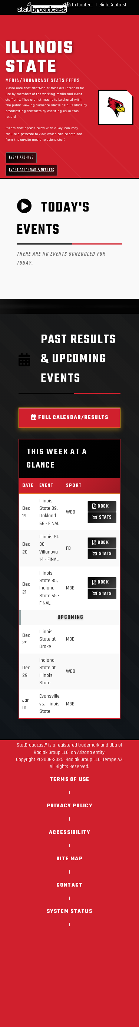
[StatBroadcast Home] (27, 7)
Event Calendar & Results (31, 170)
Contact (69, 885)
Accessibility (69, 832)
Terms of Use (69, 779)
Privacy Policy (69, 806)
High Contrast (112, 5)
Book (100, 506)
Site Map (69, 859)
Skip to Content (77, 5)
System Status (69, 911)
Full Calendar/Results (69, 417)
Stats (102, 517)
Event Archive (21, 157)
